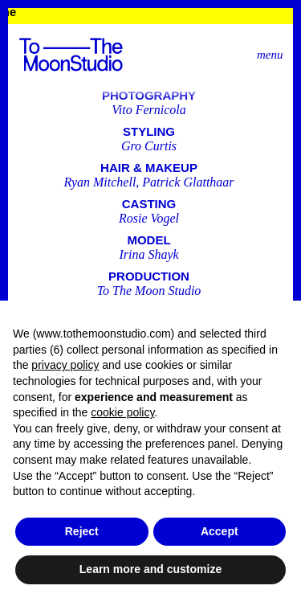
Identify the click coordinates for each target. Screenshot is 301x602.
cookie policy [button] (122, 412)
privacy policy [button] (65, 364)
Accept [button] (219, 531)
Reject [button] (82, 531)
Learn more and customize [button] (150, 569)
